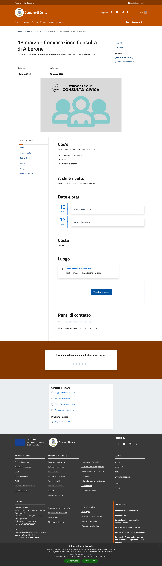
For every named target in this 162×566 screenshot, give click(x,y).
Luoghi (117, 483)
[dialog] (81, 554)
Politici (17, 481)
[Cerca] (144, 12)
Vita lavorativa (53, 471)
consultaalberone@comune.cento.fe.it (78, 321)
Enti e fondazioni (21, 476)
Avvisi (117, 471)
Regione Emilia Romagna (24, 3)
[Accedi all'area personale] (136, 3)
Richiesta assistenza (56, 522)
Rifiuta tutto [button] (90, 561)
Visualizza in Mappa (101, 292)
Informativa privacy (88, 507)
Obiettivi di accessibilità (90, 521)
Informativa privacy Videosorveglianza (130, 532)
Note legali (85, 511)
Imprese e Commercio (56, 476)
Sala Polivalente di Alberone (78, 268)
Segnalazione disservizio (57, 512)
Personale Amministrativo (25, 485)
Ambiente (85, 476)
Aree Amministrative (23, 466)
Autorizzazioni (86, 485)
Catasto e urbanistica (56, 485)
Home (20, 31)
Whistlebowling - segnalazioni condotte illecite (127, 521)
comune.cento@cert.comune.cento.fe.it (30, 532)
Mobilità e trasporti (55, 495)
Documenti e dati (21, 490)
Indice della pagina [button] (26, 141)
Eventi (44, 31)
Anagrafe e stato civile (56, 462)
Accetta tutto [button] (72, 561)
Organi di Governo (22, 462)
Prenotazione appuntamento (59, 507)
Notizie (117, 462)
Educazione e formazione (90, 462)
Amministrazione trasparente (126, 510)
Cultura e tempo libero (56, 466)
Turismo (51, 490)
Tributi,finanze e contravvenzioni (94, 471)
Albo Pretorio (120, 515)
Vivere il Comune (32, 31)
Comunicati (119, 466)
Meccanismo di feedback (90, 526)
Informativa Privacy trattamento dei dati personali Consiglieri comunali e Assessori (129, 540)
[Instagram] (119, 11)
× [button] (159, 545)
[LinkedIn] (124, 11)
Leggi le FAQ (53, 517)
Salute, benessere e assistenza (93, 481)
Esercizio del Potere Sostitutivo (127, 527)
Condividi (120, 43)
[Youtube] (113, 11)
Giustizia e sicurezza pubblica (92, 466)
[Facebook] (107, 11)
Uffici (17, 471)
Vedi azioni (121, 47)
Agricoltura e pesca (88, 490)
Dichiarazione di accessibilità (92, 516)
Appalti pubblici (54, 481)
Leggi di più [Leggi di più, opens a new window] (102, 556)
